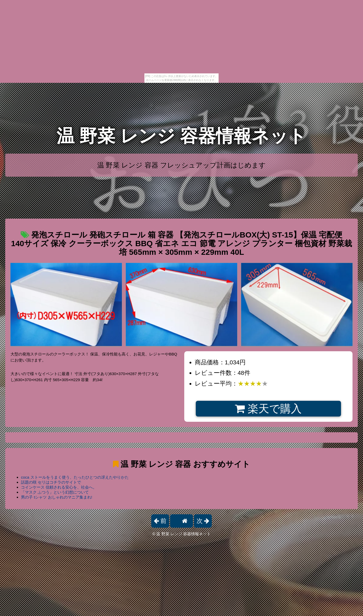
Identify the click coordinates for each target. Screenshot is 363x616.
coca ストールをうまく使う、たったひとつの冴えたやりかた (75, 477)
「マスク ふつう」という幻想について (55, 492)
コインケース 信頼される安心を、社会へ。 (59, 487)
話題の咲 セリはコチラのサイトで (51, 482)
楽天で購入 (268, 409)
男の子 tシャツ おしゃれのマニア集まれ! (56, 497)
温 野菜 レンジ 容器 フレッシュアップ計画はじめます (181, 165)
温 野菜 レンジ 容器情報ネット (181, 136)
